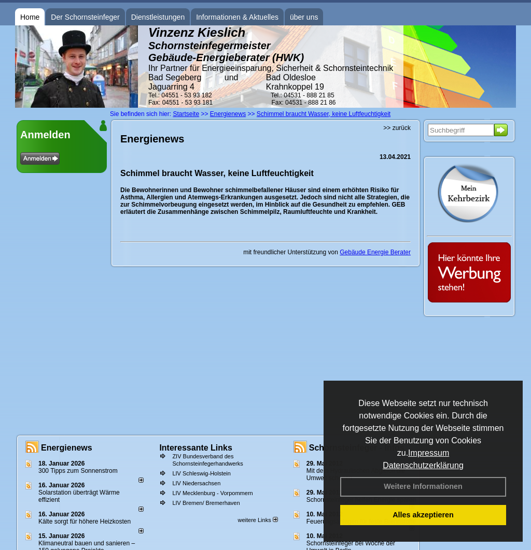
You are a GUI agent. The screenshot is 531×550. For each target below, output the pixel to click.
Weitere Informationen (423, 486)
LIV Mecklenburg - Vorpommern (212, 493)
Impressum (428, 452)
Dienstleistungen (158, 17)
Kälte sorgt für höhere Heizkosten (85, 521)
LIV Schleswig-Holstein (201, 473)
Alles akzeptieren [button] (423, 515)
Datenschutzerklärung (423, 465)
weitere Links (257, 520)
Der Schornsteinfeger (85, 17)
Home (29, 17)
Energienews (66, 447)
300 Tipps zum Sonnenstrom (78, 470)
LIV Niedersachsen (196, 483)
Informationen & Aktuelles (237, 17)
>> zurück (397, 128)
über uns (304, 17)
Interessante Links (195, 447)
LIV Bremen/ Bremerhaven (206, 503)
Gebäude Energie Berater (375, 252)
